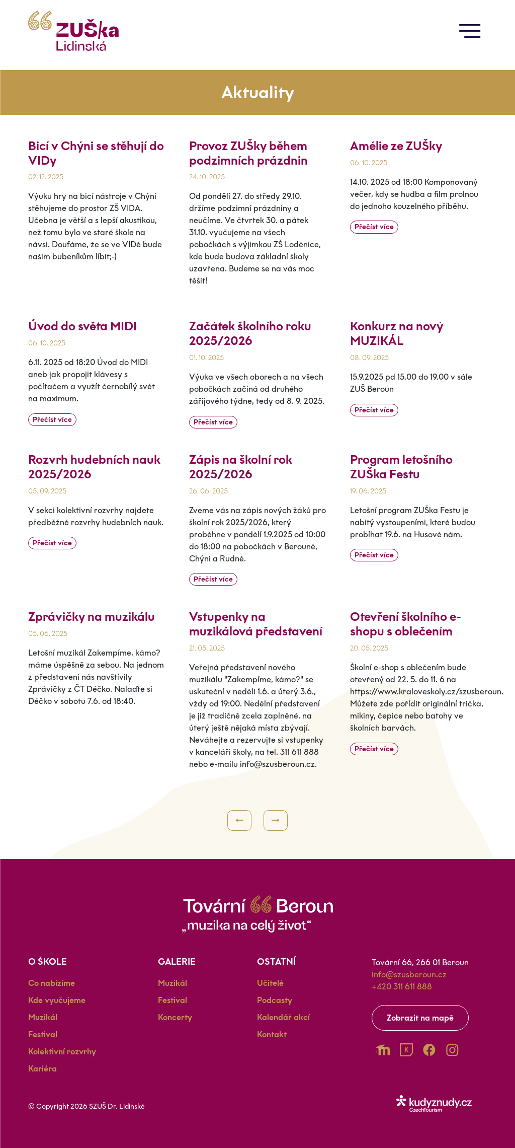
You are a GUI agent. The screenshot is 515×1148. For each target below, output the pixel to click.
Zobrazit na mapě (420, 1018)
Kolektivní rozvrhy (62, 1051)
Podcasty (274, 1000)
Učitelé (270, 983)
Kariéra (42, 1068)
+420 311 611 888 (402, 986)
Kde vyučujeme (56, 1000)
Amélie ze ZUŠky (396, 145)
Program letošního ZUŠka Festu (401, 466)
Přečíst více (374, 227)
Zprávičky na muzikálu (91, 616)
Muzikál (42, 1017)
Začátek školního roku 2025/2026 (250, 333)
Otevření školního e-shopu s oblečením (405, 623)
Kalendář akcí (283, 1017)
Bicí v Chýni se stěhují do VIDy (96, 153)
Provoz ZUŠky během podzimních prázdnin (248, 153)
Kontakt (272, 1034)
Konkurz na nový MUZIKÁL (396, 333)
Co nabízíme (51, 983)
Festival (42, 1034)
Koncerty (175, 1017)
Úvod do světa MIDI (82, 326)
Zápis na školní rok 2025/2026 (240, 466)
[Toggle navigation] (470, 31)
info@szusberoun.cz (409, 974)
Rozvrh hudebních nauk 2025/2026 (94, 466)
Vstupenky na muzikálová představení (255, 623)
